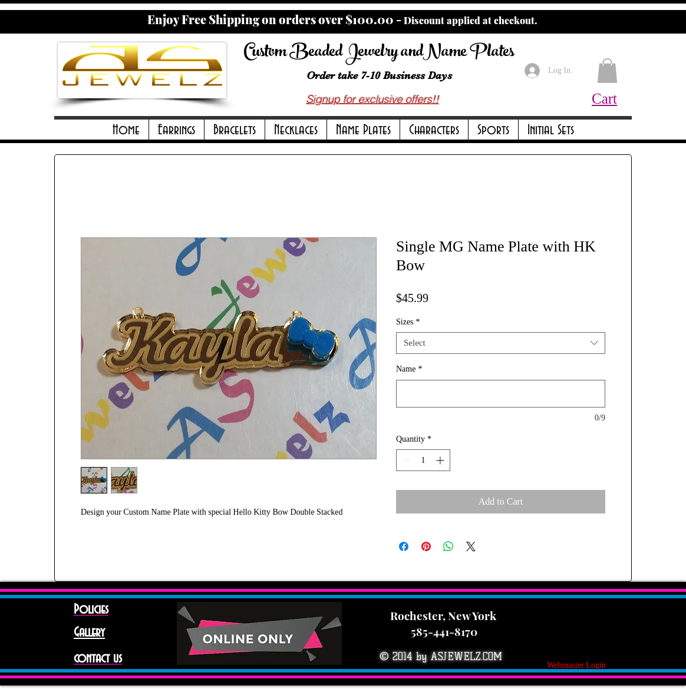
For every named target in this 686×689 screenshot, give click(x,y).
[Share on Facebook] (404, 546)
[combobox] (500, 343)
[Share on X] (471, 546)
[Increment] (441, 460)
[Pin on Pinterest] (426, 546)
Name (409, 369)
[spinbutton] (423, 460)
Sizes (408, 321)
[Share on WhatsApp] (448, 546)
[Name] (501, 393)
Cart (604, 99)
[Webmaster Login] (576, 665)
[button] (176, 130)
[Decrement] (405, 460)
